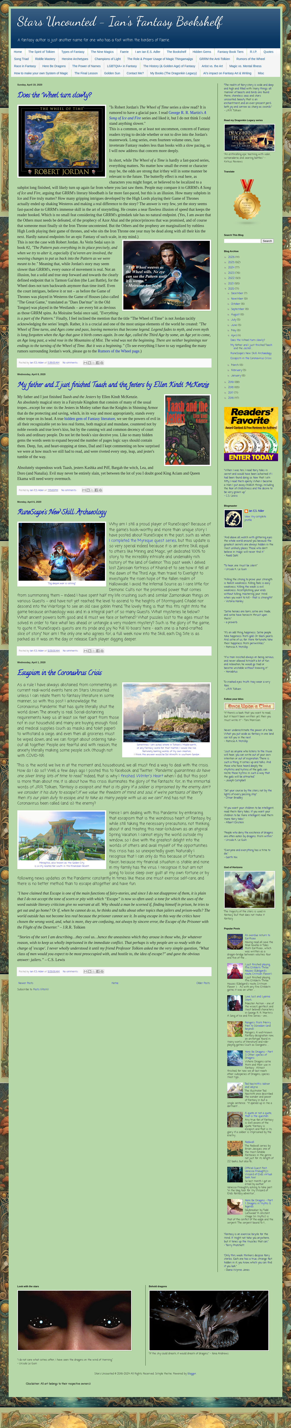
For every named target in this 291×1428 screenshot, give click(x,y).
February (237, 370)
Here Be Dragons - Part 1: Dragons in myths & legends (259, 1204)
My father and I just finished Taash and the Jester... (251, 346)
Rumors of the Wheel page (119, 351)
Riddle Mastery (45, 59)
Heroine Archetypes (75, 59)
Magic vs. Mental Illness (245, 66)
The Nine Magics (102, 51)
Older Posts (203, 983)
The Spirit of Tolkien (41, 51)
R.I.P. (253, 51)
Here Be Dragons (54, 66)
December (237, 293)
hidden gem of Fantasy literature (89, 419)
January (236, 376)
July (234, 320)
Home (18, 51)
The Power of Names (86, 66)
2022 (231, 278)
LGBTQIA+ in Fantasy (122, 66)
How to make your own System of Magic (41, 73)
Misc (261, 73)
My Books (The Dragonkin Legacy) (173, 73)
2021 (231, 284)
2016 (231, 398)
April (234, 336)
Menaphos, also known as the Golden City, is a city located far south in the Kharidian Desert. (62, 864)
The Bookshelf (176, 51)
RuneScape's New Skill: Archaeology (61, 513)
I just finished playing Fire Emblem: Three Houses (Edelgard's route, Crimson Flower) (258, 969)
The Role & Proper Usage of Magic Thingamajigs (160, 59)
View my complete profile (255, 518)
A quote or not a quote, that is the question (258, 1114)
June (234, 325)
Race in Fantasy (25, 66)
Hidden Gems (202, 51)
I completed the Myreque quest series (142, 541)
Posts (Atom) (41, 990)
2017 (231, 393)
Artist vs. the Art (212, 66)
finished (142, 776)
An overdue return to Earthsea (257, 937)
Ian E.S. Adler (256, 511)
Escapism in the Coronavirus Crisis (59, 674)
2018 (231, 387)
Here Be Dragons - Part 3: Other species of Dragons (259, 1055)
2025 (231, 262)
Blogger (192, 1374)
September (238, 309)
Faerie (124, 51)
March (235, 365)
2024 (231, 268)
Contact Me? (135, 73)
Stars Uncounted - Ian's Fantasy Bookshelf (119, 21)
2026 (231, 257)
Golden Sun (112, 73)
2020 (231, 289)
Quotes (268, 51)
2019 (231, 382)
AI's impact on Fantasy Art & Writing (227, 73)
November (237, 299)
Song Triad (21, 59)
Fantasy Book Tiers (230, 51)
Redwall (249, 1142)
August (235, 315)
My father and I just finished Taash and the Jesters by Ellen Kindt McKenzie (113, 386)
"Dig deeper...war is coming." (62, 583)
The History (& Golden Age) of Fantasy (169, 66)
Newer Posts (25, 983)
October (236, 304)
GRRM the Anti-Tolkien (214, 59)
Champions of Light (108, 59)
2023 (231, 273)
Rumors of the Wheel (251, 59)
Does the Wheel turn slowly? (54, 96)
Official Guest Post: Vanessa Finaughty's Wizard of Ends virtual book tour (258, 1173)
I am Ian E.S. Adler (147, 51)
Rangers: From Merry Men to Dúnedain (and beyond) (258, 1026)
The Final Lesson (86, 73)
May (234, 330)
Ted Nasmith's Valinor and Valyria (257, 1085)
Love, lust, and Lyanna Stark (257, 998)
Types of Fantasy (72, 51)
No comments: (71, 363)
